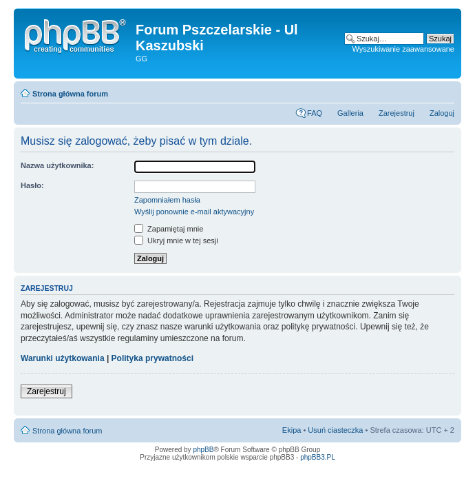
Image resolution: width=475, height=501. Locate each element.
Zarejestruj (396, 113)
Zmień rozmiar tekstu (444, 91)
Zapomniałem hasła (167, 200)
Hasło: (32, 185)
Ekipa (292, 430)
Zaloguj (442, 113)
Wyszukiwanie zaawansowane (403, 49)
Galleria (350, 113)
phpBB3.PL (317, 457)
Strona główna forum (70, 94)
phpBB (203, 449)
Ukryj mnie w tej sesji (176, 240)
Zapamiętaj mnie (168, 229)
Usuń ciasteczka (335, 430)
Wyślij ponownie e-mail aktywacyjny (194, 211)
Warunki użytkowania (63, 358)
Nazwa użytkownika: (57, 165)
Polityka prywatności (152, 358)
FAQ (314, 113)
